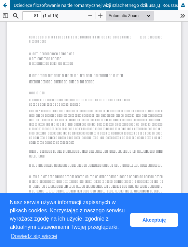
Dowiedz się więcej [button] (34, 236)
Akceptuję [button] (154, 220)
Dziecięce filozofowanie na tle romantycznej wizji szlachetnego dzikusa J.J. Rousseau (98, 5)
